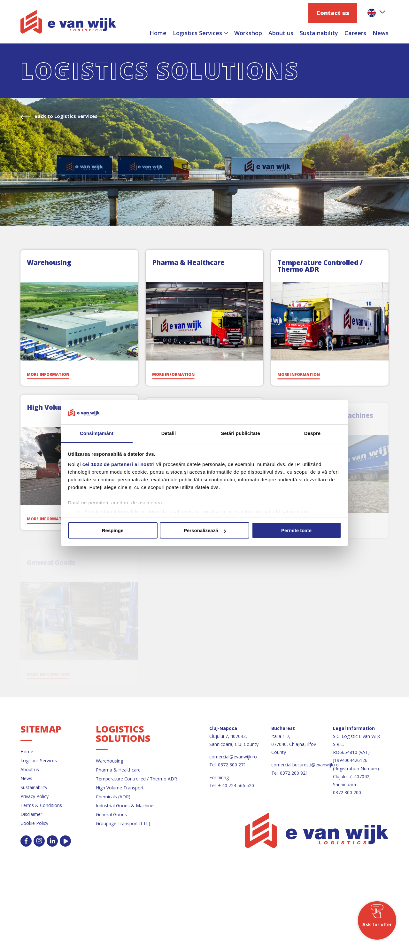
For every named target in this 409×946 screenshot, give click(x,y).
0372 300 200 (347, 792)
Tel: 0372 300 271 (227, 765)
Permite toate (296, 530)
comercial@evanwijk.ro (233, 757)
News (381, 33)
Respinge (113, 530)
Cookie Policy (34, 823)
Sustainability (319, 33)
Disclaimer (31, 814)
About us (280, 33)
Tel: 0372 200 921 (289, 773)
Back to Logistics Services (65, 116)
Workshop (248, 33)
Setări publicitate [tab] (240, 433)
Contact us (332, 13)
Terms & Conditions (41, 805)
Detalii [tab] (168, 433)
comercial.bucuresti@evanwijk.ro (305, 765)
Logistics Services (197, 33)
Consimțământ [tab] (96, 433)
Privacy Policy (34, 796)
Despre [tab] (312, 433)
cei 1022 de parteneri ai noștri (118, 464)
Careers (355, 33)
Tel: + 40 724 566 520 (231, 785)
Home (158, 33)
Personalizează (205, 530)
